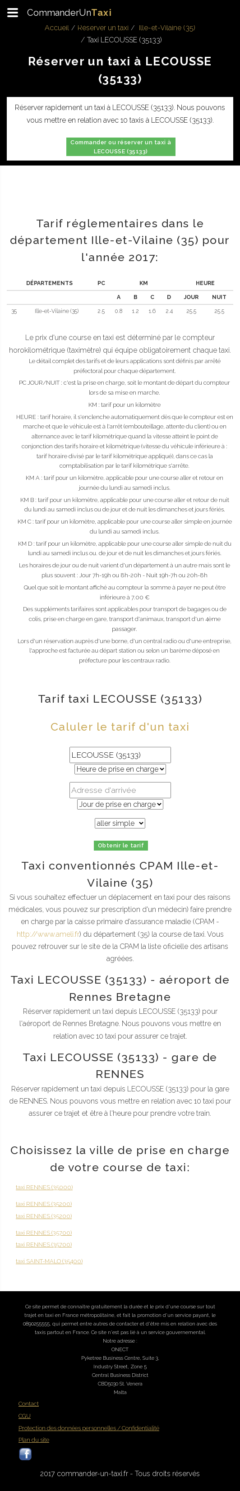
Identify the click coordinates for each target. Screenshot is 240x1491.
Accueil (57, 27)
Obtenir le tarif (121, 845)
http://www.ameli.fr (48, 934)
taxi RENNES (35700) (44, 1232)
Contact (28, 1403)
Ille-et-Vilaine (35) (167, 27)
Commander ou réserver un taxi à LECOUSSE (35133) (120, 147)
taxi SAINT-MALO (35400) (49, 1261)
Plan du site (33, 1439)
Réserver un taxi (103, 27)
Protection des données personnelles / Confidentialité (88, 1428)
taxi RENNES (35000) (44, 1187)
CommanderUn (69, 12)
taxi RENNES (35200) (44, 1204)
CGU (24, 1416)
